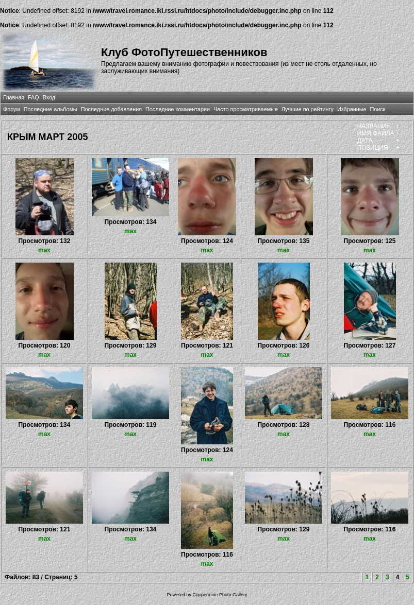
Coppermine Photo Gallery (219, 594)
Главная (13, 97)
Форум (11, 109)
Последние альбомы (50, 109)
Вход (49, 97)
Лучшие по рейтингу (307, 109)
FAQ (33, 97)
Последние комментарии (177, 109)
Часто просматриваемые (245, 109)
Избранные (351, 109)
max (44, 250)
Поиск (377, 109)
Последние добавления (111, 109)
